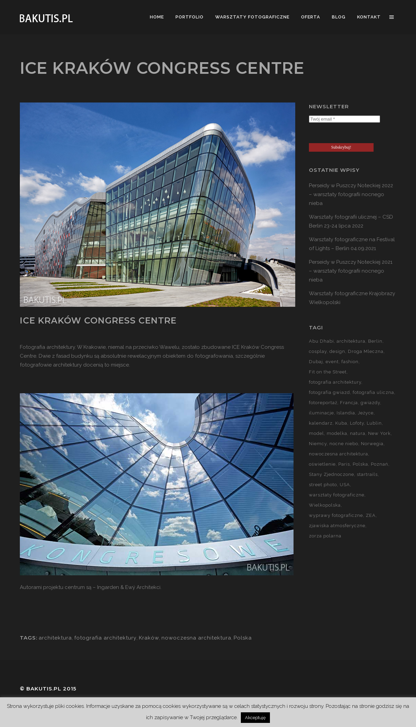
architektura (55, 638)
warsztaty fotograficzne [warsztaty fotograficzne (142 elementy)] (336, 494)
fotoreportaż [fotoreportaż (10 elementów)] (323, 402)
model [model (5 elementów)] (316, 433)
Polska (243, 638)
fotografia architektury (105, 638)
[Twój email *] (344, 119)
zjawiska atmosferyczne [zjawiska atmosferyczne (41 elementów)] (337, 525)
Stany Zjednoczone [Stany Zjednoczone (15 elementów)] (331, 474)
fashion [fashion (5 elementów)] (350, 361)
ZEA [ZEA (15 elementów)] (371, 515)
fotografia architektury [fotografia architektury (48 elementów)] (335, 382)
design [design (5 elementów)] (337, 351)
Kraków (149, 638)
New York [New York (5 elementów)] (379, 433)
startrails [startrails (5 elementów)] (367, 474)
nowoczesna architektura (196, 638)
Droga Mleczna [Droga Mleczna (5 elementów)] (366, 351)
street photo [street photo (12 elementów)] (323, 484)
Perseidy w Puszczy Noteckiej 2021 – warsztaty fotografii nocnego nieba (350, 271)
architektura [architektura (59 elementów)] (351, 341)
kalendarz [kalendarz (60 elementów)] (321, 423)
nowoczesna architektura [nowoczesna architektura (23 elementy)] (338, 453)
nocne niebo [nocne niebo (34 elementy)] (343, 443)
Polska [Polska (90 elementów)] (360, 464)
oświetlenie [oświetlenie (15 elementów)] (322, 464)
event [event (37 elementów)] (332, 361)
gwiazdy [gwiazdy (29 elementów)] (370, 402)
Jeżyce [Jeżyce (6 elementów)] (366, 412)
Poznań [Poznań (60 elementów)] (379, 464)
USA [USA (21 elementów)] (345, 484)
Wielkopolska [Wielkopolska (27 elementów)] (325, 505)
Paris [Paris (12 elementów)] (344, 464)
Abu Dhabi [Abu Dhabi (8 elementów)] (321, 341)
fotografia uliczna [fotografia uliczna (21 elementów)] (373, 392)
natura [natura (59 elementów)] (357, 433)
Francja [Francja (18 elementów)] (349, 402)
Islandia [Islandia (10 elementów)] (346, 412)
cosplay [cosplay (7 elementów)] (318, 351)
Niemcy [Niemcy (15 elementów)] (318, 443)
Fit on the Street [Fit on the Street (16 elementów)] (328, 371)
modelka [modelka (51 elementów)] (337, 433)
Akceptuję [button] (255, 717)
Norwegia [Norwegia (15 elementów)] (372, 443)
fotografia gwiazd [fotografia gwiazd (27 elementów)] (329, 392)
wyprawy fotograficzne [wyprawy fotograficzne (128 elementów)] (336, 515)
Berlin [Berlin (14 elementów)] (375, 341)
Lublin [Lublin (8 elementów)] (374, 423)
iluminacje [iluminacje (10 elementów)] (321, 412)
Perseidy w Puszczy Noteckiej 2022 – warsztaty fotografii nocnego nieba (351, 194)
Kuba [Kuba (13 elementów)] (341, 423)
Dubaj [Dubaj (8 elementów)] (316, 361)
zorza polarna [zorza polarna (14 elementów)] (325, 535)
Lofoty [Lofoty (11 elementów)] (357, 423)
